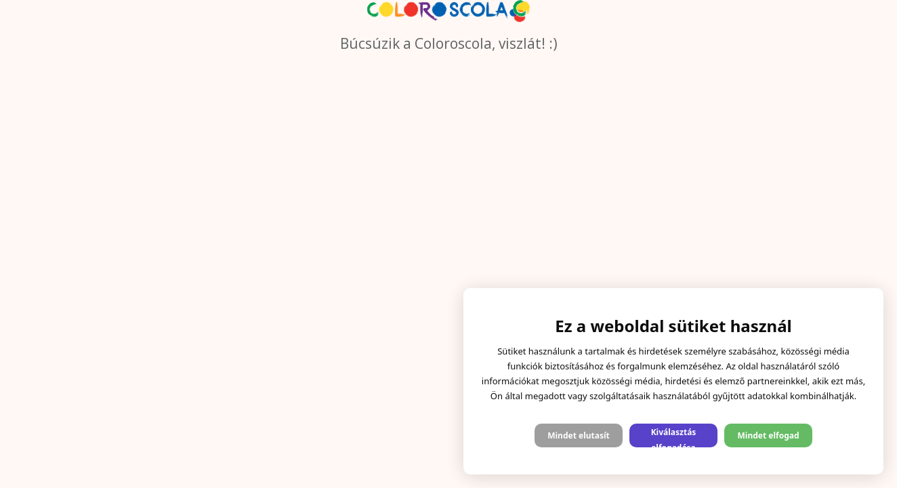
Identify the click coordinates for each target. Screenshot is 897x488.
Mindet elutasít (578, 435)
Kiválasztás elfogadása (673, 436)
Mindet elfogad (768, 435)
